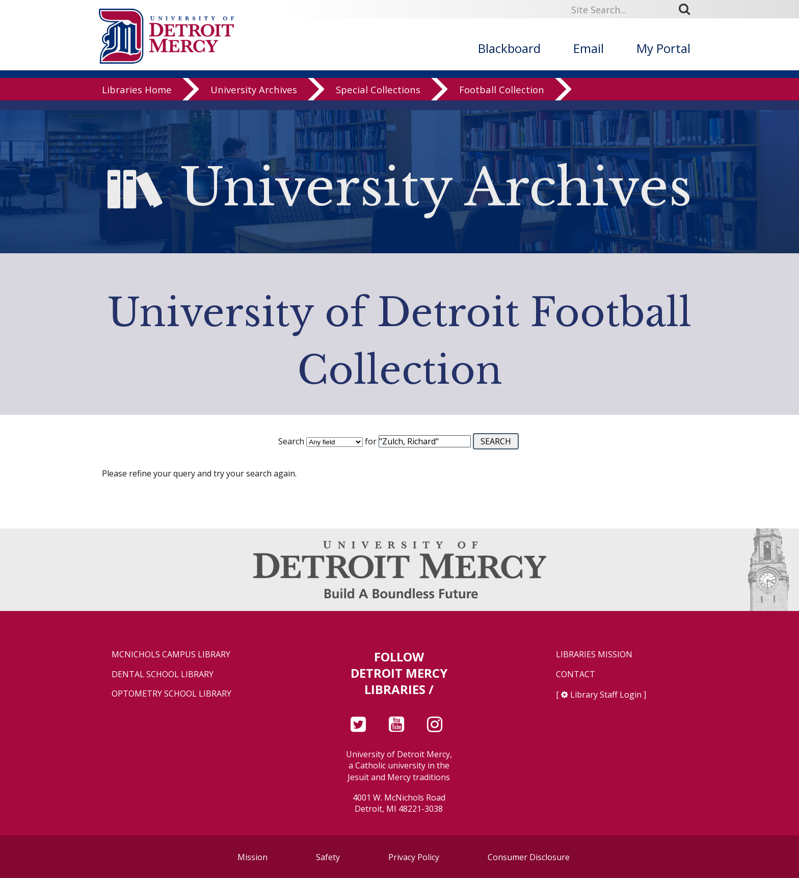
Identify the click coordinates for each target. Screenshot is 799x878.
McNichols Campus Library (171, 654)
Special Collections (378, 99)
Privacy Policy (413, 857)
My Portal (663, 48)
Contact (575, 674)
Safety (328, 857)
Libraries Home (137, 99)
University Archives (253, 99)
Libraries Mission (594, 654)
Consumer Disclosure (529, 857)
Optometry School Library (171, 694)
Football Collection (501, 99)
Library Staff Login (606, 694)
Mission (252, 857)
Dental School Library (163, 674)
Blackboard (509, 48)
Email (588, 48)
